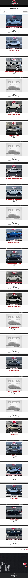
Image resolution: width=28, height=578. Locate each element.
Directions (12, 4)
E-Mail (16, 4)
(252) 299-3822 (6, 563)
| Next (7, 12)
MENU (14, 6)
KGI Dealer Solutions (14, 575)
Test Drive (7, 56)
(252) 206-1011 (14, 2)
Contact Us (2, 564)
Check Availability (21, 56)
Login (14, 573)
